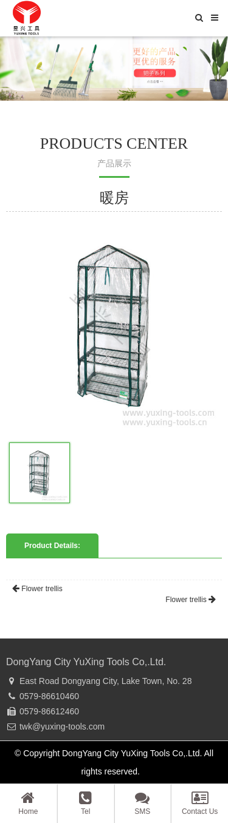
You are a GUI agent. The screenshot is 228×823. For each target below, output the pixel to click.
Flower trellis (37, 588)
